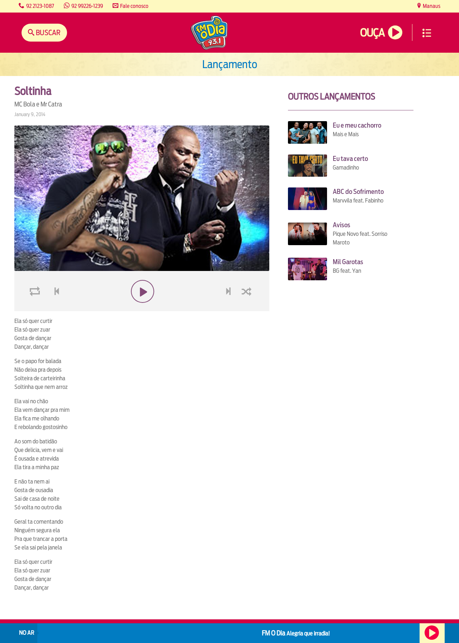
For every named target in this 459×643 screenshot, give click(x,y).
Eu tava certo (350, 158)
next (229, 308)
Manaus (431, 6)
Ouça (372, 33)
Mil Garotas (348, 262)
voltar (54, 308)
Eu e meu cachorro (357, 125)
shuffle (248, 308)
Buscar (47, 32)
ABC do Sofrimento (358, 191)
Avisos (341, 225)
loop (36, 308)
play (142, 308)
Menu (426, 33)
